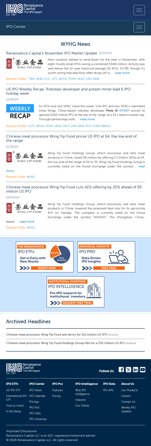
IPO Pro (57, 384)
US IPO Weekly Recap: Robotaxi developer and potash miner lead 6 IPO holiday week (68, 91)
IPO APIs (108, 390)
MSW (39, 79)
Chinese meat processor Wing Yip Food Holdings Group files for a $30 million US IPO (65, 343)
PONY (72, 79)
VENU (81, 79)
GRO (89, 79)
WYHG (63, 79)
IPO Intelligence (86, 384)
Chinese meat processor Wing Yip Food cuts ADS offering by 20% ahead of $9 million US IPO (74, 189)
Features (57, 390)
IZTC (55, 79)
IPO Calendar (37, 396)
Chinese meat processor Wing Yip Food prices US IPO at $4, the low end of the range (71, 138)
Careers (126, 396)
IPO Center (36, 384)
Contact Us (128, 401)
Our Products (129, 390)
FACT (66, 126)
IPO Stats (35, 413)
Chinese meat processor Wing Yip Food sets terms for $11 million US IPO (56, 334)
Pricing (56, 396)
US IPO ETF (13, 390)
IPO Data (109, 384)
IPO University (38, 419)
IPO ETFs (12, 384)
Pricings (34, 401)
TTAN (31, 79)
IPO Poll (34, 407)
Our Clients (82, 405)
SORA (96, 126)
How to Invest (15, 405)
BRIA (96, 79)
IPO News (35, 390)
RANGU (106, 126)
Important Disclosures (21, 431)
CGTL (47, 79)
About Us (127, 384)
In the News (13, 411)
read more (122, 73)
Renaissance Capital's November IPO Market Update (51, 53)
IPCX (88, 126)
